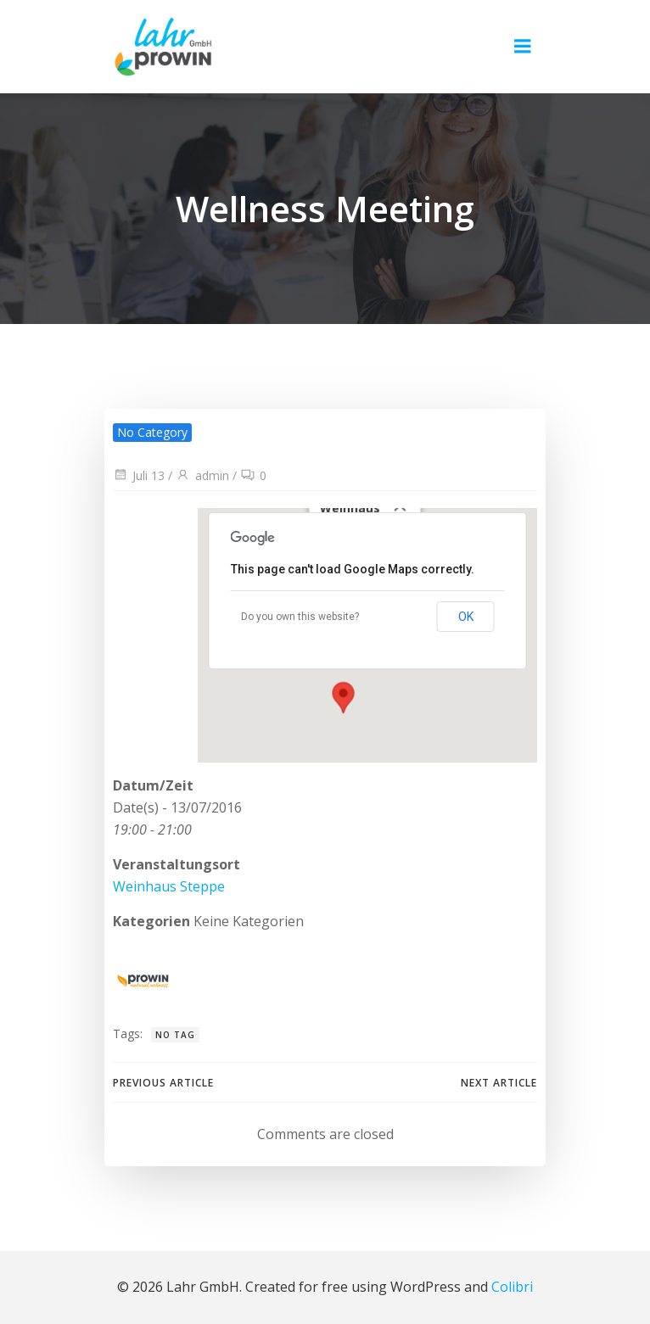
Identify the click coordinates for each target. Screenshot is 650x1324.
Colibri (512, 1286)
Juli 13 (139, 475)
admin (202, 475)
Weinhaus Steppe (169, 886)
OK (465, 616)
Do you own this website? (300, 617)
